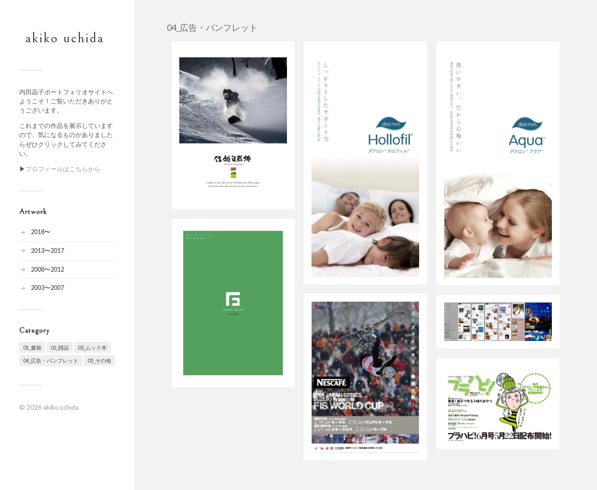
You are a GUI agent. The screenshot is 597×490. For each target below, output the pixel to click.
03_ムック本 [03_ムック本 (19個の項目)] (92, 347)
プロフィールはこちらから (62, 169)
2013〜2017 (47, 250)
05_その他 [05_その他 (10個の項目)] (99, 360)
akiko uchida (64, 38)
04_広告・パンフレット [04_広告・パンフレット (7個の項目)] (50, 360)
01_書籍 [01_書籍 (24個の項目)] (32, 347)
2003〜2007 (47, 287)
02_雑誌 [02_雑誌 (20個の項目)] (59, 347)
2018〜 (40, 232)
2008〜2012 (47, 269)
